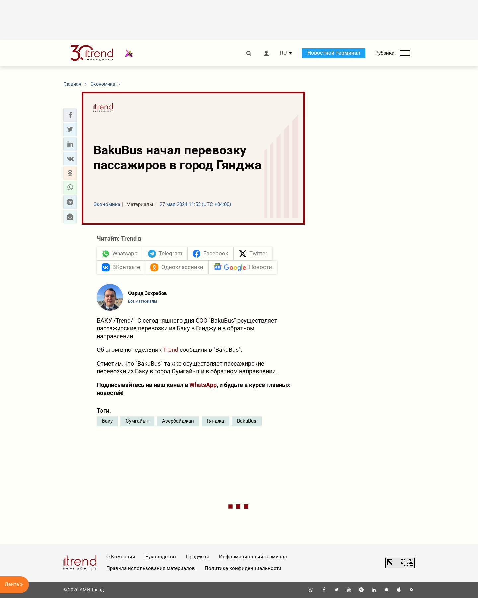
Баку (107, 421)
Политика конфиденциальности (243, 568)
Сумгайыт (137, 421)
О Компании (120, 557)
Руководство (160, 557)
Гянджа (215, 421)
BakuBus (246, 421)
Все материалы (142, 301)
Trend (170, 349)
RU (283, 53)
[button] (70, 115)
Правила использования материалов (150, 568)
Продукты (197, 557)
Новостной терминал (333, 53)
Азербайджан (178, 421)
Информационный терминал (253, 557)
